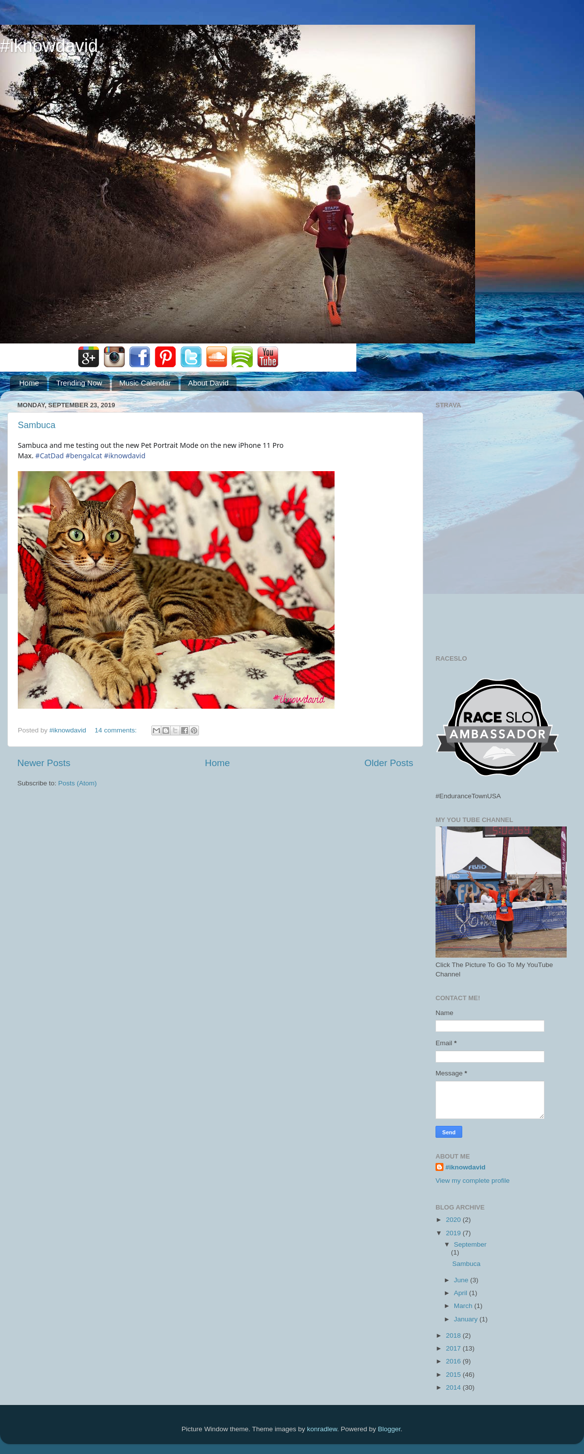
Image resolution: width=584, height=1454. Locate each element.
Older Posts (388, 763)
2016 (454, 1361)
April (461, 1293)
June (462, 1280)
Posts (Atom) (77, 783)
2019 (454, 1233)
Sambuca (36, 425)
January (467, 1319)
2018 (454, 1335)
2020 (454, 1219)
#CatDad (49, 455)
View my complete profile (473, 1180)
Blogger (389, 1429)
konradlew (322, 1429)
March (464, 1305)
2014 (454, 1387)
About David (208, 383)
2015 (454, 1374)
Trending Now (79, 383)
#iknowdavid (49, 46)
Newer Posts (43, 763)
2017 (454, 1348)
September (470, 1244)
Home (29, 383)
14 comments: (117, 730)
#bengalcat (83, 455)
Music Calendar (145, 383)
